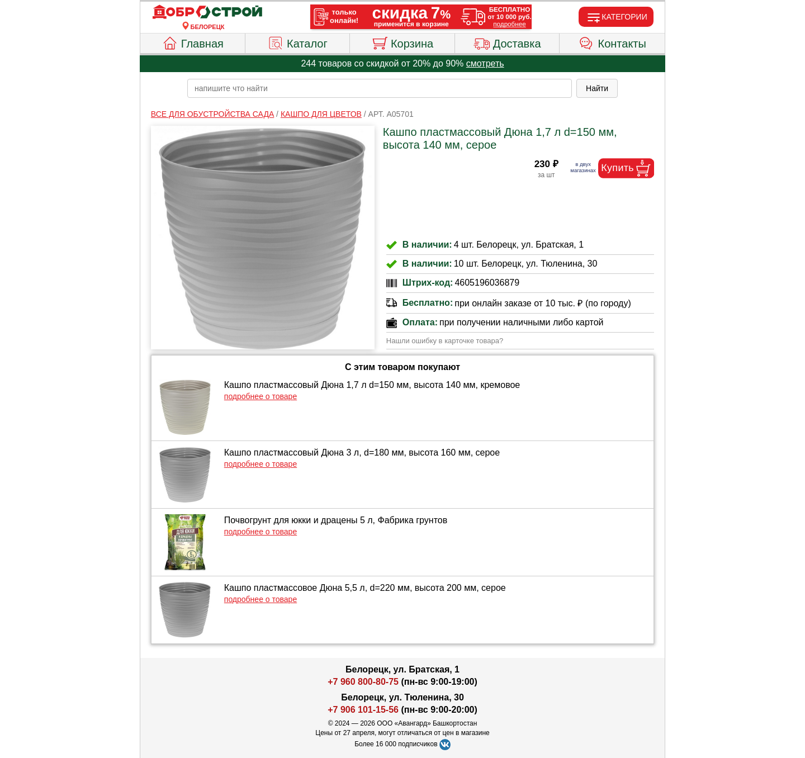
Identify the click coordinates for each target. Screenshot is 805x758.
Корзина (402, 42)
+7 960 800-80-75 (363, 681)
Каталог (297, 42)
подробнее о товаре (260, 396)
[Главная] (207, 12)
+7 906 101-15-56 (363, 709)
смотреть (485, 63)
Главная (193, 42)
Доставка (507, 42)
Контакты (612, 42)
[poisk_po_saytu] (379, 88)
